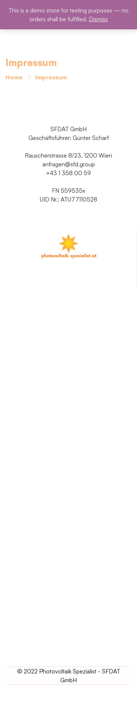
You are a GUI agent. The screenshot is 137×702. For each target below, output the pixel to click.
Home (14, 78)
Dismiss (98, 19)
